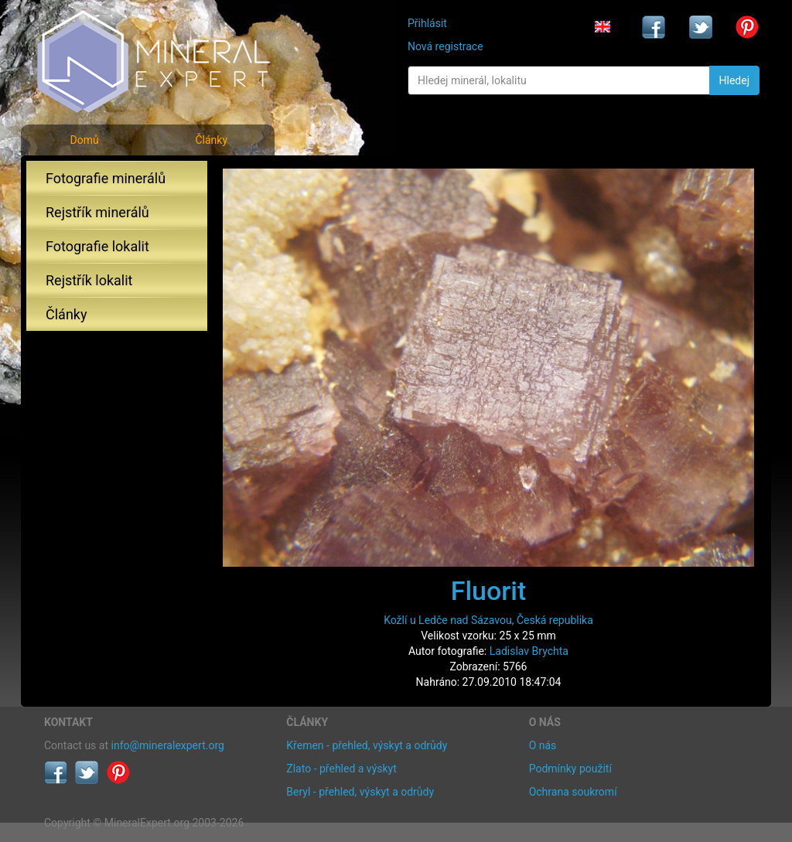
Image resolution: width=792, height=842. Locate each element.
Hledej (734, 80)
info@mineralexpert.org (167, 745)
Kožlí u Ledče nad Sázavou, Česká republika (488, 620)
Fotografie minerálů (106, 178)
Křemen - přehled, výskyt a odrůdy (366, 745)
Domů (84, 140)
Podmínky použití (570, 768)
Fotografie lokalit (97, 246)
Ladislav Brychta (529, 651)
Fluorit (489, 590)
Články (211, 140)
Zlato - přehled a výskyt (341, 768)
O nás (543, 745)
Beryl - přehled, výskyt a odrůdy (360, 792)
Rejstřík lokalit (89, 280)
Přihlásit (427, 23)
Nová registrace (445, 46)
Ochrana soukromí (573, 792)
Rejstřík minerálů (97, 212)
